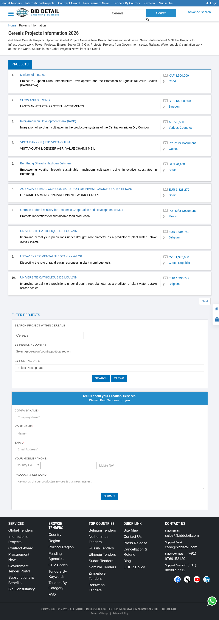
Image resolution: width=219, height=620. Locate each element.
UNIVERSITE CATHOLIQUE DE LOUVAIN (49, 231)
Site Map (130, 530)
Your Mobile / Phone (31, 458)
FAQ (52, 594)
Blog (127, 561)
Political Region (61, 547)
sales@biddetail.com (182, 535)
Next (205, 301)
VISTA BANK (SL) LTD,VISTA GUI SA (45, 142)
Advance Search (199, 12)
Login (212, 3)
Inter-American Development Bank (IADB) (48, 121)
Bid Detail (169, 609)
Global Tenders (12, 3)
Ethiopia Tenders (102, 554)
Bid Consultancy (21, 589)
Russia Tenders (101, 548)
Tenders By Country (126, 3)
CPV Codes (58, 565)
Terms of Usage (99, 613)
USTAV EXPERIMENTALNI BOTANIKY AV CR (51, 256)
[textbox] (110, 351)
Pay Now (149, 3)
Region (54, 541)
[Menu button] (12, 13)
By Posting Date (27, 360)
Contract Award (69, 3)
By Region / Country (31, 344)
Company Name (27, 410)
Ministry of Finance (32, 74)
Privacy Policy (120, 613)
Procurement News (96, 3)
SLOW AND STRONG (35, 100)
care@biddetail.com (181, 547)
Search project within (40, 325)
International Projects (39, 3)
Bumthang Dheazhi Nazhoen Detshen (45, 163)
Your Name (24, 426)
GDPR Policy (134, 567)
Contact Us (132, 537)
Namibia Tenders (102, 567)
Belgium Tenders (102, 530)
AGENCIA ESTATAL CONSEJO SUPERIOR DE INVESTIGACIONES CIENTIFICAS (76, 188)
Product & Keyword (31, 474)
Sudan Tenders (101, 561)
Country (54, 535)
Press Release (135, 543)
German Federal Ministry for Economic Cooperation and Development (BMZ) (71, 210)
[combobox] (109, 351)
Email (19, 442)
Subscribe (166, 3)
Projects (20, 64)
